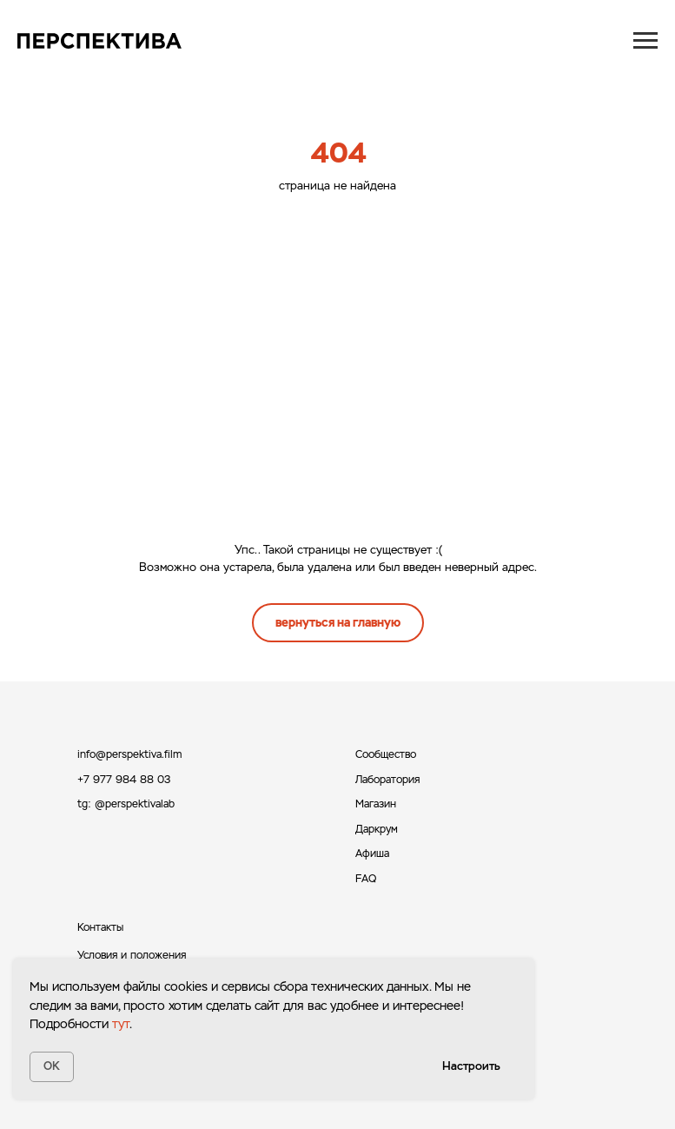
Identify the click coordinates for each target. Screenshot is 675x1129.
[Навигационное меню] (645, 41)
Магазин (375, 804)
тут (120, 1024)
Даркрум (376, 829)
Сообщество (385, 754)
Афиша (372, 853)
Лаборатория (387, 780)
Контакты (100, 927)
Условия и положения (131, 955)
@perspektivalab (135, 804)
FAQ (365, 879)
